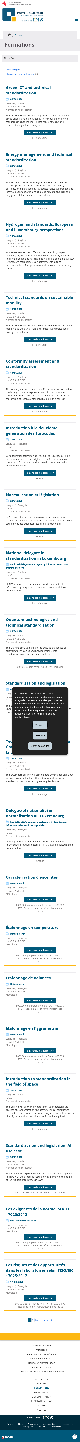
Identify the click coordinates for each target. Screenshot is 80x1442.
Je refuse (40, 735)
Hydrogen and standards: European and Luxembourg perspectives (39, 227)
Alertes (41, 1409)
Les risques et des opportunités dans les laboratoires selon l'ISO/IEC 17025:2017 (39, 1270)
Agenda (41, 1383)
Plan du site (33, 1424)
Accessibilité (68, 1424)
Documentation (41, 1396)
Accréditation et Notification (42, 1354)
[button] (76, 19)
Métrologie (41, 1349)
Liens (20, 1424)
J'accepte (40, 725)
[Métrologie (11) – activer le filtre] (40, 69)
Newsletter (42, 1426)
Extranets (56, 1426)
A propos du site (50, 1424)
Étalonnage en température (32, 927)
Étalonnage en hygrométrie (32, 1028)
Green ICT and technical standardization (28, 90)
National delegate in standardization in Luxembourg (36, 555)
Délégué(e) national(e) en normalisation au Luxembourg (35, 813)
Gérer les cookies (40, 746)
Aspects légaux (26, 1426)
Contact (9, 1424)
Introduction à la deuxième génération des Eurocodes (31, 430)
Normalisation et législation (32, 494)
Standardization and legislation (35, 683)
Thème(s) (9, 58)
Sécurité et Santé (42, 1345)
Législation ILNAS (41, 1400)
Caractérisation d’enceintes (32, 877)
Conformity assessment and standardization (32, 363)
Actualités (41, 1379)
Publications (41, 1392)
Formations (20, 35)
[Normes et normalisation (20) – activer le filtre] (40, 74)
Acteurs (41, 1405)
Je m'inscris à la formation (40, 132)
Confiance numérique (41, 1358)
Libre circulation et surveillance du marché (42, 1371)
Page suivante (43, 1319)
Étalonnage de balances (28, 977)
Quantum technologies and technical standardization (32, 622)
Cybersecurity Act (41, 1367)
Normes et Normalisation (41, 1362)
